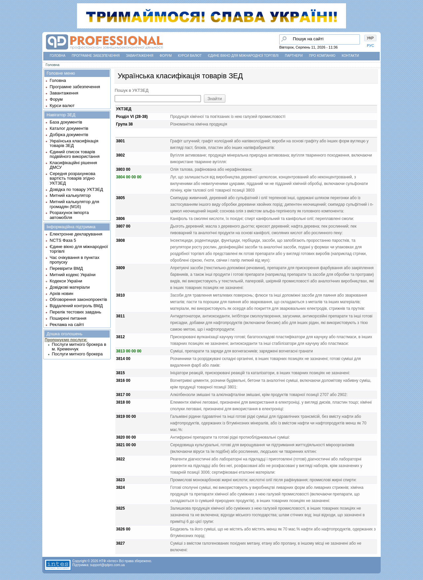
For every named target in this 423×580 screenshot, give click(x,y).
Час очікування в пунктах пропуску (74, 260)
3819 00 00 (126, 416)
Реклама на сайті (67, 324)
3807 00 (123, 226)
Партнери (294, 55)
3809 (120, 268)
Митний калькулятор (70, 195)
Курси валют (190, 55)
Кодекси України (66, 280)
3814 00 (123, 358)
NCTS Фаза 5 (63, 240)
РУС (370, 46)
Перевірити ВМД (66, 268)
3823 (120, 480)
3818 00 (123, 402)
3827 (120, 543)
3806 (120, 218)
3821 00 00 (126, 445)
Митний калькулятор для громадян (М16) (74, 204)
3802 (120, 155)
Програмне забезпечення (96, 55)
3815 (120, 373)
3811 (120, 316)
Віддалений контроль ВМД (76, 305)
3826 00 (123, 529)
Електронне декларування (76, 234)
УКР (370, 38)
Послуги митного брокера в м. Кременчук (79, 346)
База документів (66, 122)
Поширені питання (68, 318)
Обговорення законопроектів (78, 299)
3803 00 (123, 169)
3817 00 (123, 394)
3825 (120, 508)
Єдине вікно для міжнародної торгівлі (243, 55)
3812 (120, 337)
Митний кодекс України (73, 274)
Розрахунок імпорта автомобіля (69, 215)
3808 (120, 240)
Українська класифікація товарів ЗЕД (74, 143)
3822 (120, 459)
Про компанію (322, 55)
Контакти (350, 55)
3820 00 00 (126, 437)
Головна (57, 55)
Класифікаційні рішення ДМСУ (73, 165)
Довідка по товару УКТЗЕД (76, 189)
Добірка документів (69, 134)
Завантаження (139, 55)
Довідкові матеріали (70, 287)
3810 (120, 295)
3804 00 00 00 (128, 177)
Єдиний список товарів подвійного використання (74, 154)
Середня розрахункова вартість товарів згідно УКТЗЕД (72, 178)
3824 (120, 487)
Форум (166, 55)
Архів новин (61, 293)
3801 (120, 141)
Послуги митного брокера (77, 353)
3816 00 (123, 380)
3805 (120, 198)
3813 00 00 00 (128, 351)
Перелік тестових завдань (75, 311)
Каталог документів (69, 128)
